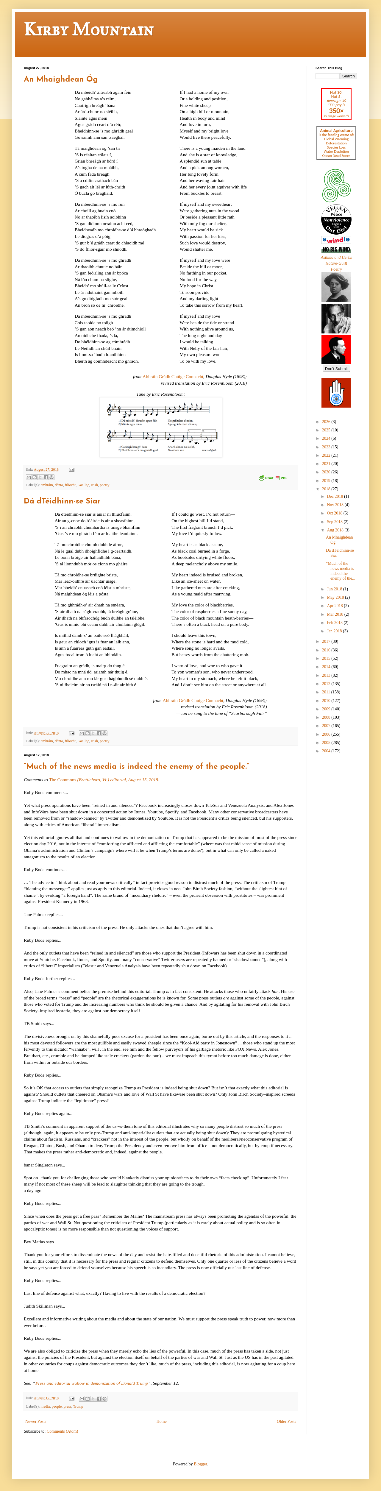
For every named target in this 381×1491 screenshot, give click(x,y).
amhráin (47, 485)
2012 (327, 683)
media (45, 1406)
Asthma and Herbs (336, 257)
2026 (327, 421)
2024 (327, 438)
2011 (326, 692)
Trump (78, 1406)
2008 (327, 717)
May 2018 (336, 597)
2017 (327, 641)
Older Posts (286, 1421)
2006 (327, 734)
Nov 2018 (335, 505)
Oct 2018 (335, 513)
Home (162, 1421)
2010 (327, 700)
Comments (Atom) (62, 1431)
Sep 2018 (335, 522)
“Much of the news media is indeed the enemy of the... (340, 571)
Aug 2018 (335, 530)
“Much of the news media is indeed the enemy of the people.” (136, 767)
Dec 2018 (335, 496)
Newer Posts (35, 1421)
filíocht (70, 485)
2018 (327, 489)
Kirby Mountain (89, 29)
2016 (327, 650)
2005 (327, 742)
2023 (327, 447)
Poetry (336, 269)
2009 (327, 709)
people (57, 1406)
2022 (327, 455)
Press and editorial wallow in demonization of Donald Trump (91, 1383)
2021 (327, 463)
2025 (327, 430)
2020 (327, 472)
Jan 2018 (335, 631)
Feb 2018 (335, 622)
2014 (327, 667)
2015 (327, 658)
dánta (59, 485)
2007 (327, 725)
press (67, 1406)
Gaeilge (83, 485)
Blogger (200, 1464)
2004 (327, 751)
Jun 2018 (335, 589)
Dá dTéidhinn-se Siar (62, 501)
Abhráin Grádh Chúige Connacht (173, 376)
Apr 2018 (335, 605)
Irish (94, 485)
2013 (327, 675)
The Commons (103, 779)
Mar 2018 (335, 614)
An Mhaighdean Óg (61, 80)
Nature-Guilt (336, 263)
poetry (104, 485)
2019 (327, 480)
